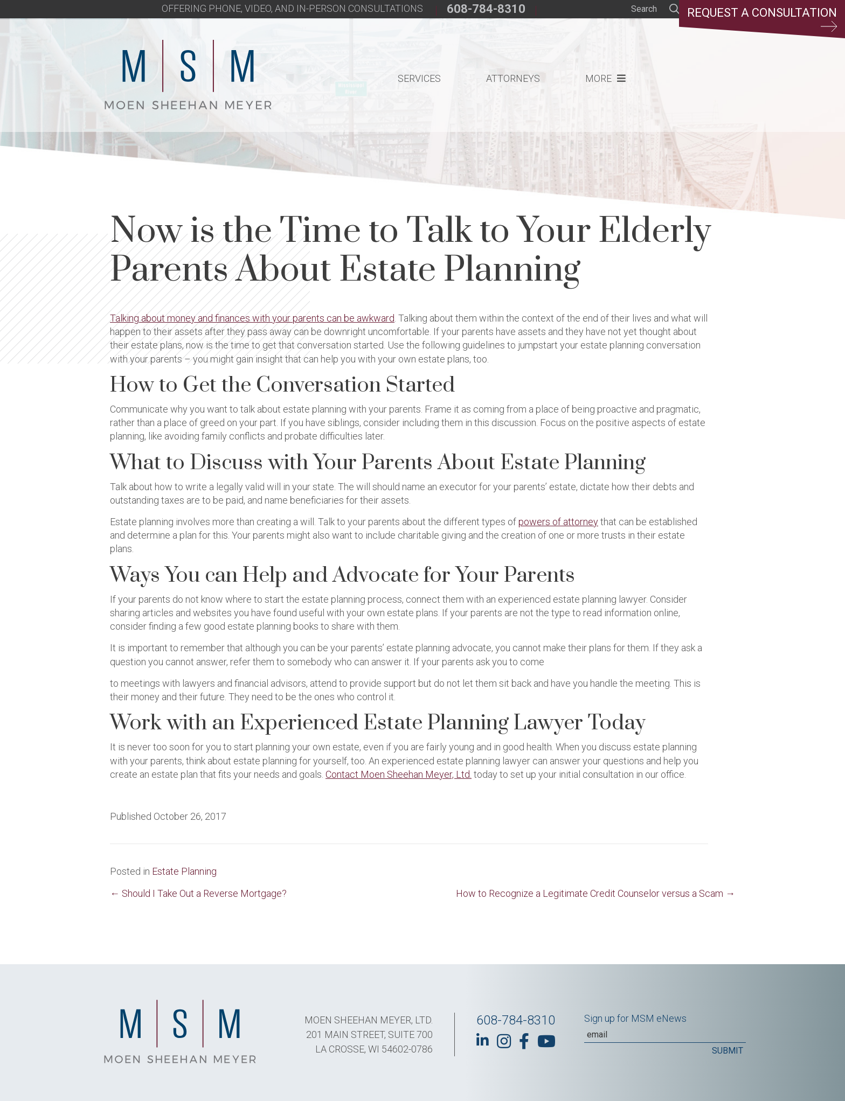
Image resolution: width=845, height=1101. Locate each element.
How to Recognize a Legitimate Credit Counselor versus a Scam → (595, 893)
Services (419, 78)
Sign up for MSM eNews (635, 1018)
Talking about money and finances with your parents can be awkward (252, 318)
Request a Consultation (762, 19)
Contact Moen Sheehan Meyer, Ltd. (398, 774)
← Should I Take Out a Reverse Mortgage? (198, 893)
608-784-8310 (486, 9)
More (598, 78)
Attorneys (513, 78)
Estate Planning (184, 871)
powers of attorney (558, 521)
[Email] (665, 1035)
